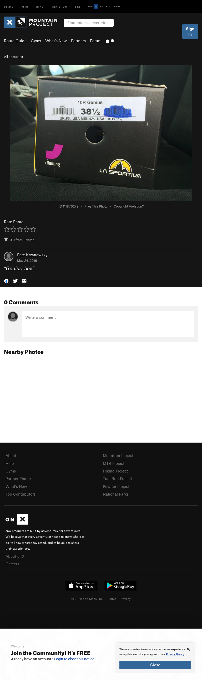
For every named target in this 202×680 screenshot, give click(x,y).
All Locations (13, 57)
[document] (155, 658)
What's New (56, 40)
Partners (78, 40)
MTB (25, 6)
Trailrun (59, 6)
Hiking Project (115, 471)
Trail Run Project (117, 478)
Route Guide (15, 40)
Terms (112, 599)
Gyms (36, 40)
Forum (96, 40)
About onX (15, 556)
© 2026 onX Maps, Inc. (87, 599)
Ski (77, 6)
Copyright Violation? (129, 206)
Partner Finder (18, 478)
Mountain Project (118, 455)
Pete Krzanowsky (32, 254)
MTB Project (113, 463)
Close (155, 664)
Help (10, 463)
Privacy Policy (175, 654)
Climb (9, 6)
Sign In (190, 31)
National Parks (116, 494)
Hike (40, 6)
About (11, 455)
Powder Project (116, 486)
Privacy (126, 599)
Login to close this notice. (74, 659)
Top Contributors (21, 494)
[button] (6, 281)
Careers (12, 563)
